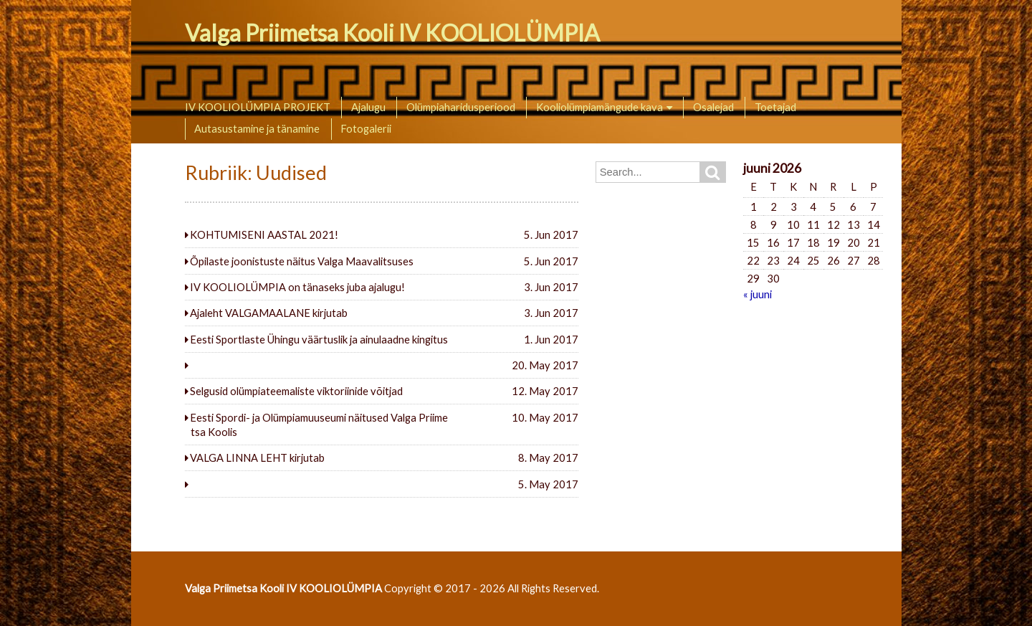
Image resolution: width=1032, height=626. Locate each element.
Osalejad (713, 106)
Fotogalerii (365, 128)
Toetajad (775, 106)
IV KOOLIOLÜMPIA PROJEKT (257, 106)
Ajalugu (368, 106)
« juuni (757, 294)
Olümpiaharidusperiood (460, 106)
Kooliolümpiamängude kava (599, 106)
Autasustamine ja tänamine (257, 128)
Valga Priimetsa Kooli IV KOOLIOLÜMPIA (392, 33)
